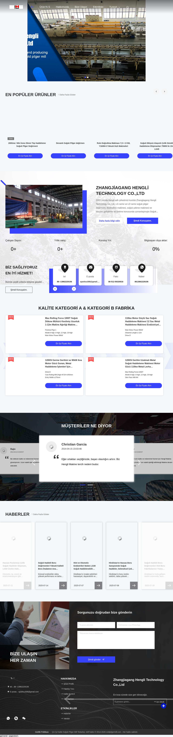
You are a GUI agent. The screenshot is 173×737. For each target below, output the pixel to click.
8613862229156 (141, 282)
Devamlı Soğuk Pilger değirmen (70, 143)
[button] (156, 91)
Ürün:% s (45, 7)
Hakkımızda (62, 7)
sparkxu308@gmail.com (91, 282)
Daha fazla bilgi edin (109, 221)
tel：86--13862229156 (18, 687)
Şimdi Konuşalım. (19, 290)
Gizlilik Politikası (42, 732)
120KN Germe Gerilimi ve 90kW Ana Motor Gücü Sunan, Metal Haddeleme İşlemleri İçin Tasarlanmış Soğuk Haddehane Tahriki (63, 366)
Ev (32, 7)
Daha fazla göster (66, 95)
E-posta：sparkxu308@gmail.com (23, 692)
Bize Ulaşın (81, 7)
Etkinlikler (98, 7)
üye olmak (159, 702)
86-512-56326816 (115, 282)
